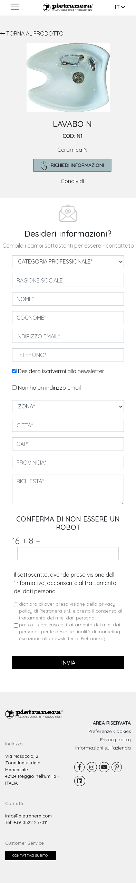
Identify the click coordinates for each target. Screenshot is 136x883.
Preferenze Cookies (109, 731)
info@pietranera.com (28, 815)
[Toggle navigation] (15, 7)
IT (120, 6)
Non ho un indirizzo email (49, 387)
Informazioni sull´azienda (103, 748)
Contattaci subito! (30, 855)
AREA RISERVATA (112, 723)
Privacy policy (115, 739)
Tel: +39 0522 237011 (26, 822)
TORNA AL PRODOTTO (32, 33)
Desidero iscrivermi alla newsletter (61, 371)
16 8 (26, 540)
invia (68, 662)
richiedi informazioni (72, 165)
